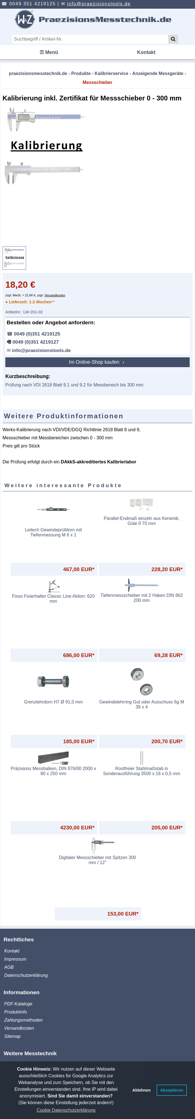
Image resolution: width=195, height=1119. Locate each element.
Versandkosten (55, 295)
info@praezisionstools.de (99, 3)
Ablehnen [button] (141, 1090)
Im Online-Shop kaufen (95, 362)
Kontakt (146, 52)
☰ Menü (49, 52)
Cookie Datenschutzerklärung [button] (66, 1110)
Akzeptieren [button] (171, 1090)
